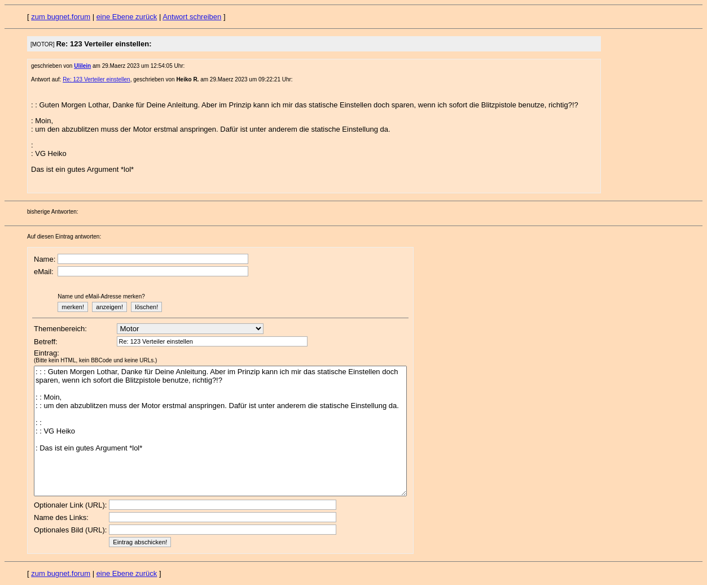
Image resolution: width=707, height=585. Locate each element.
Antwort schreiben (192, 16)
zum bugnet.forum (60, 16)
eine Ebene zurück (126, 16)
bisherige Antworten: (52, 212)
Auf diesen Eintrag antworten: (64, 236)
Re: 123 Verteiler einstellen (96, 79)
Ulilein (82, 66)
